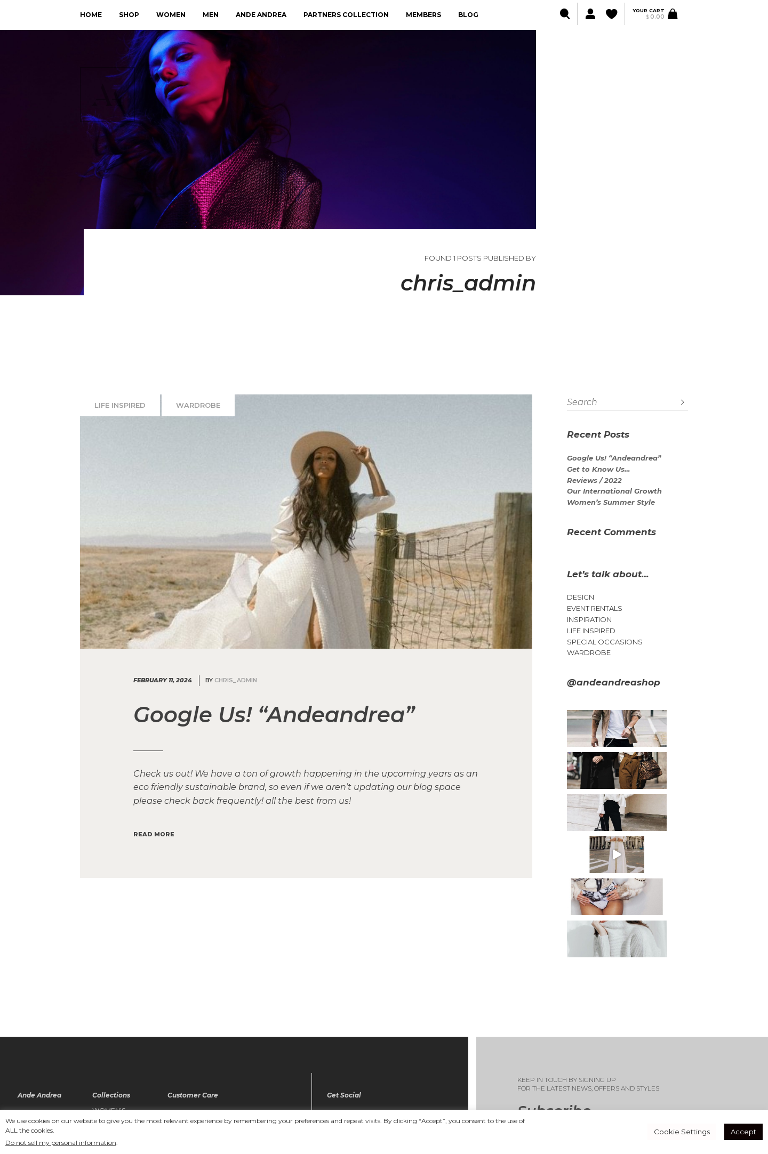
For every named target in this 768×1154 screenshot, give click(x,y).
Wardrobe (198, 405)
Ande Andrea (261, 15)
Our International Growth (614, 491)
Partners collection (346, 15)
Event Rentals (594, 608)
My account (189, 1027)
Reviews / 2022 (594, 481)
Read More (153, 834)
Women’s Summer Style (611, 502)
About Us (35, 1027)
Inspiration (589, 620)
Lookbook (38, 1047)
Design (580, 597)
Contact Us (39, 1068)
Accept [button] (743, 1131)
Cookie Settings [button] (682, 1131)
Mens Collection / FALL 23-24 (115, 1057)
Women (171, 15)
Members (423, 15)
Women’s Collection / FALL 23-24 (115, 1033)
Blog (468, 15)
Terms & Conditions (203, 1058)
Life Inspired (120, 405)
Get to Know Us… (598, 469)
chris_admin (235, 680)
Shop (129, 15)
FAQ (174, 1068)
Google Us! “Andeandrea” (614, 458)
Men (211, 15)
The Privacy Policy (202, 1047)
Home (91, 15)
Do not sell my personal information (60, 1143)
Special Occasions (605, 642)
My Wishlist (188, 1037)
